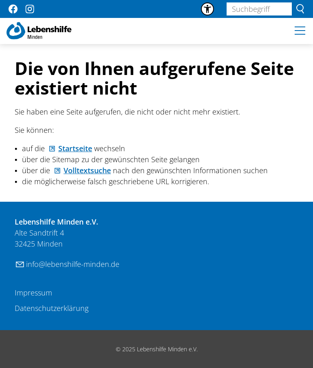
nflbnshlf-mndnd (72, 264)
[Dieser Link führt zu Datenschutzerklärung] (51, 308)
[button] (13, 8)
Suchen (299, 8)
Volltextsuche (87, 170)
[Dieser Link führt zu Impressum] (33, 293)
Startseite (75, 148)
